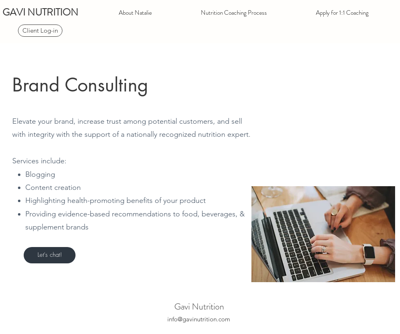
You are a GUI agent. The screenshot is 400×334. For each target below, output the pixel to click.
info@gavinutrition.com (198, 319)
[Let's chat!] (50, 255)
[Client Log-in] (40, 30)
